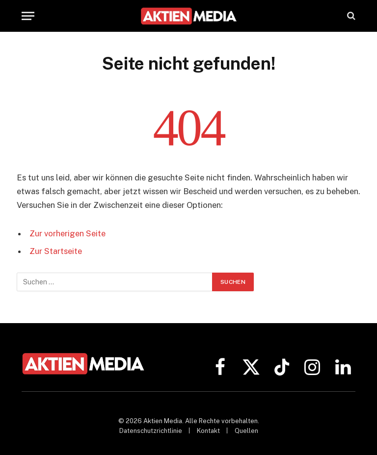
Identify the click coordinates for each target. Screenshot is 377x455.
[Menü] (28, 16)
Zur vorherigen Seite (67, 233)
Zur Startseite (55, 251)
